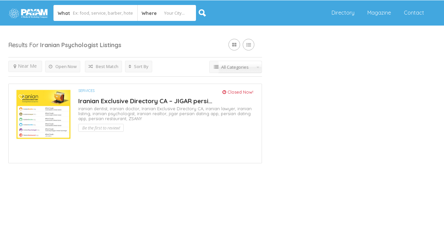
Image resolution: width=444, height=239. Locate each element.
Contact (414, 12)
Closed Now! (237, 92)
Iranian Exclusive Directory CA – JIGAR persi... (145, 101)
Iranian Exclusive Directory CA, (174, 108)
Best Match (103, 66)
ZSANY (135, 118)
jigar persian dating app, (195, 113)
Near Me (25, 66)
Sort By (139, 66)
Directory (343, 12)
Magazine (379, 12)
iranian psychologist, (115, 113)
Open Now (63, 66)
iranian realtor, (153, 113)
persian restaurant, (109, 118)
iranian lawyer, (221, 108)
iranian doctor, (126, 108)
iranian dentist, (94, 108)
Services (86, 90)
